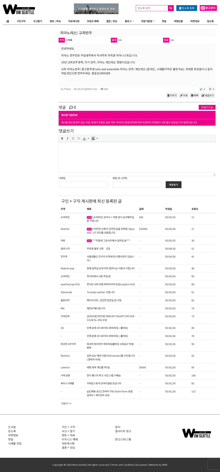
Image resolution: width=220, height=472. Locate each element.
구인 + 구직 (70, 201)
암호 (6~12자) (120, 178)
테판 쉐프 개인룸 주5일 (98, 367)
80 (192, 328)
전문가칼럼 (146, 21)
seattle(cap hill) (70, 284)
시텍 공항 (65, 375)
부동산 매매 (93, 21)
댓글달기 (173, 184)
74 (192, 308)
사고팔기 (37, 21)
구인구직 (21, 21)
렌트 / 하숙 (55, 21)
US (62, 328)
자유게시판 (73, 21)
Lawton (65, 367)
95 (192, 344)
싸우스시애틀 (67, 383)
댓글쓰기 (207, 107)
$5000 (142, 367)
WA (62, 308)
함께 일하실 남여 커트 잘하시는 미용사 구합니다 (111, 268)
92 (192, 355)
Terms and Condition (122, 464)
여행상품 (178, 21)
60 (192, 276)
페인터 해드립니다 (96, 308)
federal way (67, 268)
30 (192, 240)
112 (193, 391)
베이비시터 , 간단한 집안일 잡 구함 (104, 300)
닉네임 (62, 178)
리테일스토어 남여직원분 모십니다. (104, 383)
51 (192, 248)
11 (192, 217)
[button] (62, 138)
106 (193, 375)
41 (192, 256)
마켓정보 (194, 21)
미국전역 (65, 316)
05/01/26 (170, 383)
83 (192, 383)
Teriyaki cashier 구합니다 (101, 292)
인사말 (12, 427)
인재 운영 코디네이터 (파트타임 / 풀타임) (107, 328)
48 (192, 268)
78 (192, 336)
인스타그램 (123, 439)
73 (192, 316)
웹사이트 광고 (123, 431)
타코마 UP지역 (68, 344)
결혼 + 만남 (68, 447)
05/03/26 (170, 284)
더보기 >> (66, 403)
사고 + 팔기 (68, 431)
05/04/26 (170, 248)
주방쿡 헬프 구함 (98, 248)
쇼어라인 (65, 217)
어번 (63, 240)
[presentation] (62, 138)
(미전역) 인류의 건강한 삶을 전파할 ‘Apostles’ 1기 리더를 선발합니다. (111, 230)
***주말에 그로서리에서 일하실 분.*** (108, 240)
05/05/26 (170, 217)
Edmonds (66, 292)
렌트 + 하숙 (68, 435)
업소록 (210, 21)
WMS (165, 464)
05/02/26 (170, 308)
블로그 (128, 21)
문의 (117, 427)
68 (192, 284)
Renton (65, 355)
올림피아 (65, 300)
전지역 (64, 256)
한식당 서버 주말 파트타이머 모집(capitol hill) (111, 284)
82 (192, 300)
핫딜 (164, 21)
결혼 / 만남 (111, 21)
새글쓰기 (208, 95)
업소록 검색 (156, 8)
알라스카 (65, 248)
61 (192, 292)
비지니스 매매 (70, 439)
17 (192, 229)
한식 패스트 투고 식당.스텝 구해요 (104, 375)
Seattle (65, 229)
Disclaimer (141, 464)
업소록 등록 (186, 8)
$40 (141, 217)
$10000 (143, 229)
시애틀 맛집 (15, 443)
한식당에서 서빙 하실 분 (99, 276)
